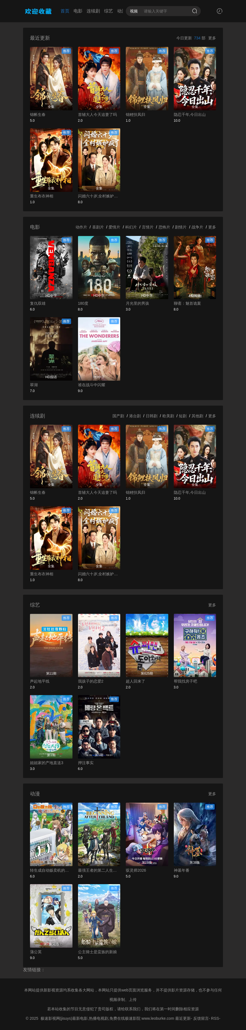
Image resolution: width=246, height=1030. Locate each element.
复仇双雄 (38, 303)
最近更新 (183, 1018)
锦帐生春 (38, 114)
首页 (65, 11)
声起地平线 (39, 681)
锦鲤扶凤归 (135, 114)
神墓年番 (181, 870)
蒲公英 (36, 952)
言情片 (148, 227)
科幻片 (131, 227)
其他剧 (197, 416)
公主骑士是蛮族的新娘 (97, 952)
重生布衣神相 (41, 196)
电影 (78, 11)
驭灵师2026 (136, 870)
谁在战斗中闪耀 (91, 385)
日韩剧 (151, 416)
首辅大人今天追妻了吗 (97, 114)
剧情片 (181, 227)
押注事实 (86, 763)
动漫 (121, 11)
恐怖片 (164, 227)
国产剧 (118, 416)
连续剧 (93, 11)
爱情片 (114, 227)
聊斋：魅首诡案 (187, 303)
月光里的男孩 (137, 303)
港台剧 (135, 416)
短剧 (183, 416)
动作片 (81, 227)
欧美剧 (168, 416)
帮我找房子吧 (185, 681)
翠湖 (34, 385)
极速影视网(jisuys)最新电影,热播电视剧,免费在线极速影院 (90, 1018)
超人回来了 (135, 681)
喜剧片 (98, 227)
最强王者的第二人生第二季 (99, 870)
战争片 (197, 227)
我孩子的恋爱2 (91, 681)
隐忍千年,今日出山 (190, 114)
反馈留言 (201, 1018)
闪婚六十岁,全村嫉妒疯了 (99, 196)
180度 (83, 303)
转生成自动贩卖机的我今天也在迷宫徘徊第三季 (51, 870)
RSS (215, 1018)
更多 (212, 38)
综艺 (108, 11)
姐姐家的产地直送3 (46, 763)
